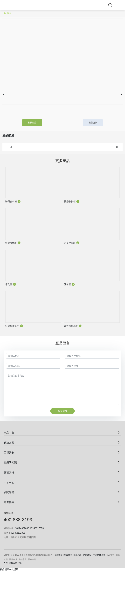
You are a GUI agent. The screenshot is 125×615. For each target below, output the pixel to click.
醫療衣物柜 (71, 201)
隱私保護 (77, 555)
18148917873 (37, 528)
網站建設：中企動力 (92, 555)
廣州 (103, 555)
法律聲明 (58, 555)
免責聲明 (68, 555)
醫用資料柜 (13, 201)
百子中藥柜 (71, 243)
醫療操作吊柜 (14, 326)
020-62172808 (18, 532)
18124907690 (22, 528)
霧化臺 (10, 284)
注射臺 (69, 284)
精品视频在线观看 (9, 569)
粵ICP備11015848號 (12, 563)
